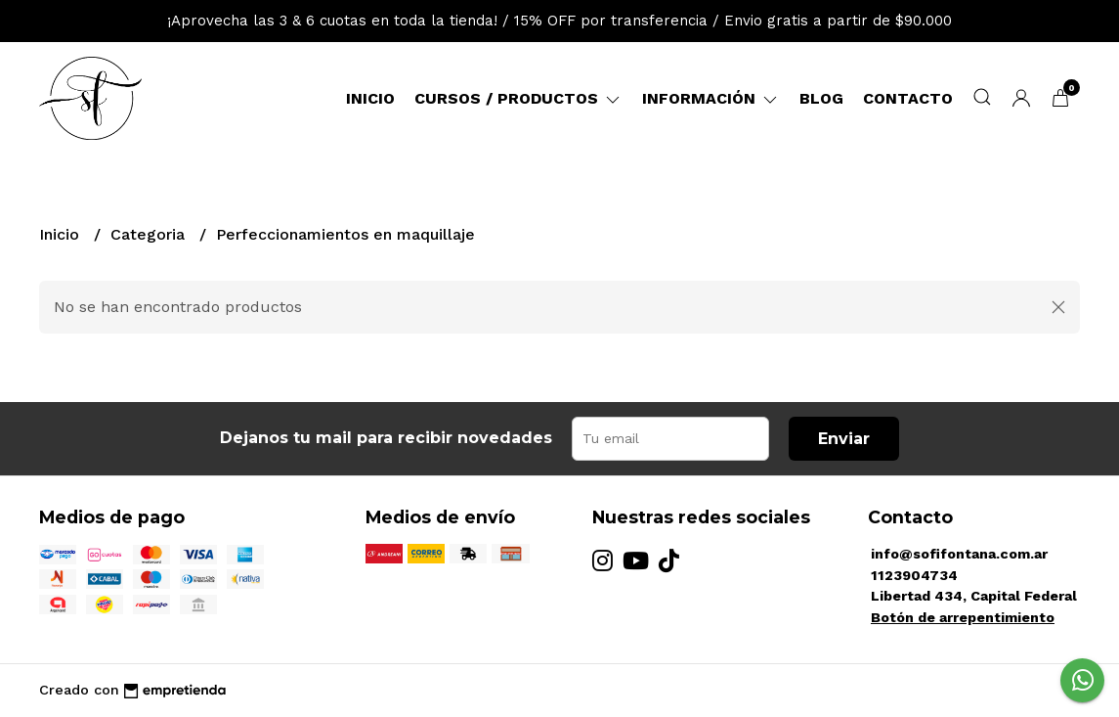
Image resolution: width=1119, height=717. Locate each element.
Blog (821, 98)
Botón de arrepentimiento (962, 617)
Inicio (370, 98)
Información (711, 98)
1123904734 (914, 575)
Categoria (150, 234)
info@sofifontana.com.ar (959, 553)
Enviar (844, 438)
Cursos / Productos (518, 98)
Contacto (908, 98)
